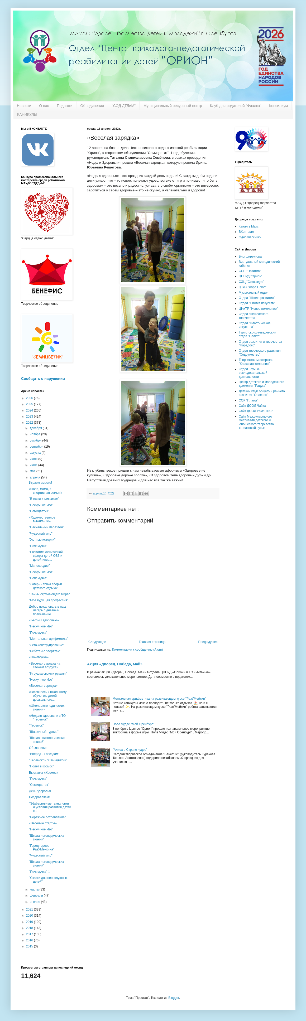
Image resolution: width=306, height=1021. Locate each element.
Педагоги (65, 106)
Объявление (38, 748)
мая (33, 471)
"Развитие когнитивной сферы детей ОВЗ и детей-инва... (46, 556)
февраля (37, 895)
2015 (30, 946)
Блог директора (250, 256)
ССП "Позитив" (250, 271)
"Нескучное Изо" (41, 505)
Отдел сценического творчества (254, 316)
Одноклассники (250, 237)
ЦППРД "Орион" (250, 276)
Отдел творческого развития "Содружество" (259, 352)
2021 (30, 909)
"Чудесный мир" (40, 533)
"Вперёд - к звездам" (44, 754)
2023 (30, 416)
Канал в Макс (249, 226)
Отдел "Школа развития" (257, 298)
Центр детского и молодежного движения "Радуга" (261, 384)
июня (34, 465)
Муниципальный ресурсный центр (173, 106)
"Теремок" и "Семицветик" (48, 760)
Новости (24, 106)
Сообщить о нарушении (43, 378)
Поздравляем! (39, 797)
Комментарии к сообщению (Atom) (137, 649)
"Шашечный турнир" (44, 732)
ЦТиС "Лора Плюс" (252, 287)
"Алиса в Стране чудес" (130, 750)
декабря (36, 428)
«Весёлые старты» (43, 823)
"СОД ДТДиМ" (124, 106)
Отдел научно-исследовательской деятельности (253, 373)
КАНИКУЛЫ (27, 114)
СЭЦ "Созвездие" (251, 282)
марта (35, 889)
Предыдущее (208, 642)
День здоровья (40, 791)
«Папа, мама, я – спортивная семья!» (45, 491)
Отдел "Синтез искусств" (257, 303)
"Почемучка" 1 (39, 872)
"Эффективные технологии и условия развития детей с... (50, 807)
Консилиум (278, 106)
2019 (30, 922)
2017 (30, 934)
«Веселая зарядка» (43, 686)
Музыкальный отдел (254, 292)
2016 (30, 940)
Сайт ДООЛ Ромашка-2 (256, 411)
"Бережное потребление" (47, 817)
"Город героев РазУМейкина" (41, 847)
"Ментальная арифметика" (48, 639)
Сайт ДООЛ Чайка (252, 406)
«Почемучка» (39, 657)
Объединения (92, 106)
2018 (30, 928)
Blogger (173, 998)
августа (36, 452)
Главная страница (152, 642)
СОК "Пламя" (248, 400)
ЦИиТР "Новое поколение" (258, 309)
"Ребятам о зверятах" (44, 651)
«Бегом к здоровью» (44, 620)
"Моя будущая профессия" (48, 600)
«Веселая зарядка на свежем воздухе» (44, 665)
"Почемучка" (38, 546)
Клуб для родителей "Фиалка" (235, 106)
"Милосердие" (39, 566)
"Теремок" (36, 725)
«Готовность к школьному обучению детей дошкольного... (48, 695)
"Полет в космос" (41, 766)
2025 (30, 404)
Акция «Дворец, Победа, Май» (114, 664)
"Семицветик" (39, 511)
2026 (30, 398)
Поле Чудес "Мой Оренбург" (133, 724)
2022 (30, 422)
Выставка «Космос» (43, 773)
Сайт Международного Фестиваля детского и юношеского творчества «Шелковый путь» (256, 422)
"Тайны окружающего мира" (49, 594)
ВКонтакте (246, 232)
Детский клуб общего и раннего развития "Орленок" (262, 393)
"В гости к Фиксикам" (44, 499)
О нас (44, 106)
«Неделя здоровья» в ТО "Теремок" (47, 717)
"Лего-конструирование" (46, 645)
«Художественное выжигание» (42, 519)
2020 (30, 915)
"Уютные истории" (42, 539)
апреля (35, 477)
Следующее (97, 642)
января (35, 902)
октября (36, 440)
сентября (37, 446)
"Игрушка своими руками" (48, 673)
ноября (35, 434)
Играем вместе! (40, 483)
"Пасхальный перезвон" (46, 527)
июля (34, 459)
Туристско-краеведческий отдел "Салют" (257, 334)
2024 (30, 410)
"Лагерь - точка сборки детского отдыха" (45, 586)
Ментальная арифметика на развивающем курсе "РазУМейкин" (159, 698)
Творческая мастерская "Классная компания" (256, 361)
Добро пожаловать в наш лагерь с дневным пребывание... (47, 610)
